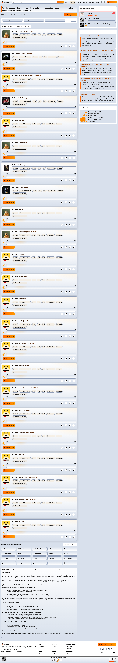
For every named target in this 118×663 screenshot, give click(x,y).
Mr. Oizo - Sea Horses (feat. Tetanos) (24, 499)
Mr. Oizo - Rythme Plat (19, 142)
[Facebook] (111, 649)
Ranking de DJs (69, 651)
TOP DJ (79, 2)
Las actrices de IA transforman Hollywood (92, 36)
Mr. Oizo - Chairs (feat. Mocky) (22, 321)
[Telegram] (102, 649)
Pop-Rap (70, 598)
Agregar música (71, 15)
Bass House (50, 598)
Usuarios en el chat (93, 113)
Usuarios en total (93, 112)
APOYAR (54, 644)
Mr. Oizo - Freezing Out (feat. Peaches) (24, 477)
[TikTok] (99, 649)
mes (25, 26)
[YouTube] (105, 649)
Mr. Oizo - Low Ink (18, 120)
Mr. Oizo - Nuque (17, 209)
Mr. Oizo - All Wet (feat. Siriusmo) (23, 343)
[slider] (41, 42)
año (29, 26)
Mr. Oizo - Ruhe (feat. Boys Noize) (23, 432)
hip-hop (19, 580)
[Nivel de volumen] (112, 661)
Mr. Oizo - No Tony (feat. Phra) (22, 410)
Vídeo (40, 651)
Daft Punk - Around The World (22, 53)
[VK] (114, 649)
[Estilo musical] (55, 20)
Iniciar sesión (112, 2)
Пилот (90, 13)
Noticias (91, 2)
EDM (16, 580)
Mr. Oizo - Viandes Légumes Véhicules (24, 232)
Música (73, 2)
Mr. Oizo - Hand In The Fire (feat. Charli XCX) (26, 75)
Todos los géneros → (70, 544)
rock (22, 580)
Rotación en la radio (71, 644)
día (14, 26)
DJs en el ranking (93, 119)
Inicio (67, 2)
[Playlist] (113, 659)
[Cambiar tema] (104, 2)
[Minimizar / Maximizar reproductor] (115, 658)
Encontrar (60, 2)
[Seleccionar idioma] (101, 2)
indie (25, 580)
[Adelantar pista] (101, 20)
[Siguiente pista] (61, 660)
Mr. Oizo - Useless (18, 254)
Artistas (85, 2)
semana (19, 26)
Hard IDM (59, 598)
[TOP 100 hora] (7, 26)
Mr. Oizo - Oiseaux (18, 455)
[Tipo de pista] (34, 20)
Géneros (7, 15)
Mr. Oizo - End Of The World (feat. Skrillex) (26, 388)
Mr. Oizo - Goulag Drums (20, 276)
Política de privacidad (105, 652)
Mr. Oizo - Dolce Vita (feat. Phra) (22, 31)
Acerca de (41, 646)
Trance (54, 598)
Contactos (68, 653)
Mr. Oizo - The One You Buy (21, 365)
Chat (97, 2)
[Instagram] (108, 649)
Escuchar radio (92, 15)
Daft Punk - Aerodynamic (20, 165)
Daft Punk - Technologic (20, 98)
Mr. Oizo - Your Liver (19, 298)
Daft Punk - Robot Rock (20, 187)
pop (13, 580)
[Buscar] (38, 2)
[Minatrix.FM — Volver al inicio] (6, 2)
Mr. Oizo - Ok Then (18, 521)
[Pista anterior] (53, 660)
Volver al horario (111, 9)
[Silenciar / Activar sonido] (110, 659)
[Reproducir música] (57, 660)
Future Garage (64, 598)
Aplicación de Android (106, 645)
